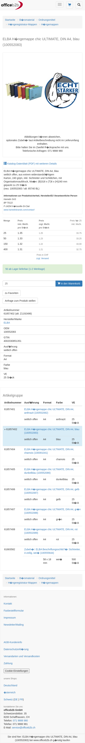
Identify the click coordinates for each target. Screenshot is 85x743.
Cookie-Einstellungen (16, 670)
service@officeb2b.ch (23, 727)
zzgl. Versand (42, 258)
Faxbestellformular (14, 610)
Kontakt (8, 603)
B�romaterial (26, 19)
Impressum (10, 617)
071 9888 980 (20, 720)
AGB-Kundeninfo (13, 642)
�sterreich (10, 692)
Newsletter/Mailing (14, 624)
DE (16, 699)
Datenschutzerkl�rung (16, 649)
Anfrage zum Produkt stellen (20, 300)
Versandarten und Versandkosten (22, 656)
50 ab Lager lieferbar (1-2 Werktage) (25, 269)
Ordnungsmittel (47, 19)
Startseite (10, 19)
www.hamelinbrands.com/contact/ (19, 210)
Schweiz (8, 699)
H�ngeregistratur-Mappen (22, 24)
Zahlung (8, 663)
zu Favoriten (11, 293)
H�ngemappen (49, 24)
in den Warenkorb (69, 283)
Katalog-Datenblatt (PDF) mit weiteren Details (30, 163)
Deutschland (10, 685)
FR (21, 699)
